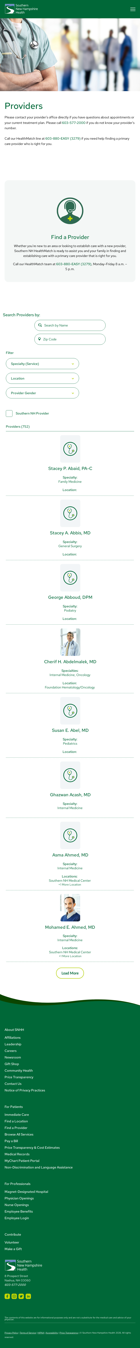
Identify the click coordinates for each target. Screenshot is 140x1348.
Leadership (13, 1044)
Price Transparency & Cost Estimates (32, 1147)
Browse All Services (19, 1134)
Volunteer (12, 1242)
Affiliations (12, 1037)
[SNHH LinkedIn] (28, 1296)
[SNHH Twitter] (21, 1296)
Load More (70, 973)
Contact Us (13, 1084)
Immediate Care (17, 1114)
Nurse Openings (17, 1205)
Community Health (19, 1070)
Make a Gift (13, 1249)
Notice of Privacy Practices (25, 1090)
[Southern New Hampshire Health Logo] (23, 1270)
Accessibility (52, 1332)
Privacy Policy (11, 1332)
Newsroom (13, 1057)
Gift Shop (12, 1064)
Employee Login (17, 1218)
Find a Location (16, 1121)
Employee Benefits (19, 1211)
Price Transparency (19, 1077)
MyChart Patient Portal (22, 1161)
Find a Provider (16, 1128)
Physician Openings (19, 1198)
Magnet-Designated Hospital (26, 1192)
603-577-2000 (73, 123)
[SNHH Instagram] (14, 1296)
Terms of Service (28, 1332)
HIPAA (41, 1332)
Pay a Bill (11, 1141)
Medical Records (17, 1154)
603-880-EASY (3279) (63, 138)
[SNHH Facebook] (7, 1296)
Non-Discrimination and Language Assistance (39, 1167)
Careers (10, 1051)
